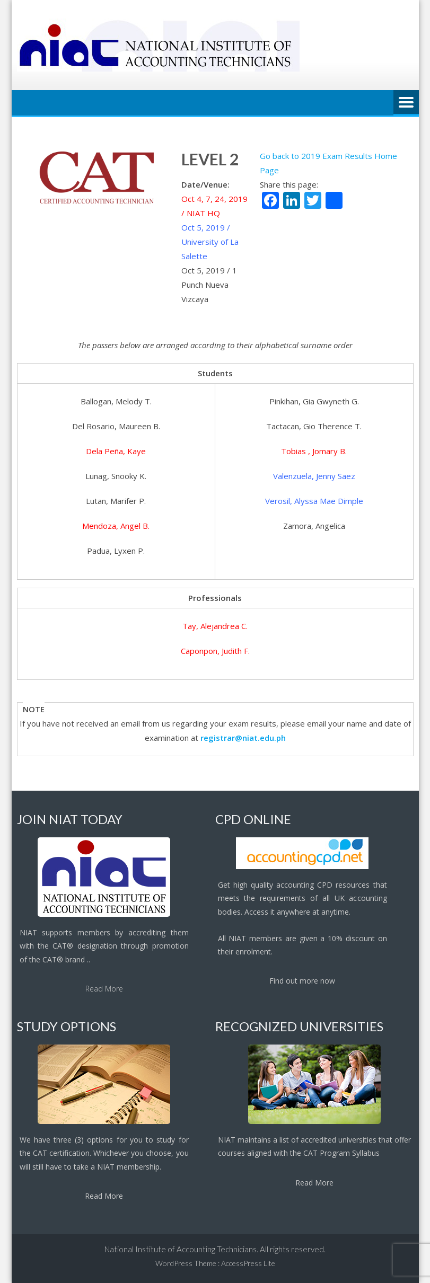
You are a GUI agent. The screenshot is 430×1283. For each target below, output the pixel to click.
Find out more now (302, 981)
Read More (104, 989)
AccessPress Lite (248, 1263)
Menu (406, 103)
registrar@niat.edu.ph (243, 737)
